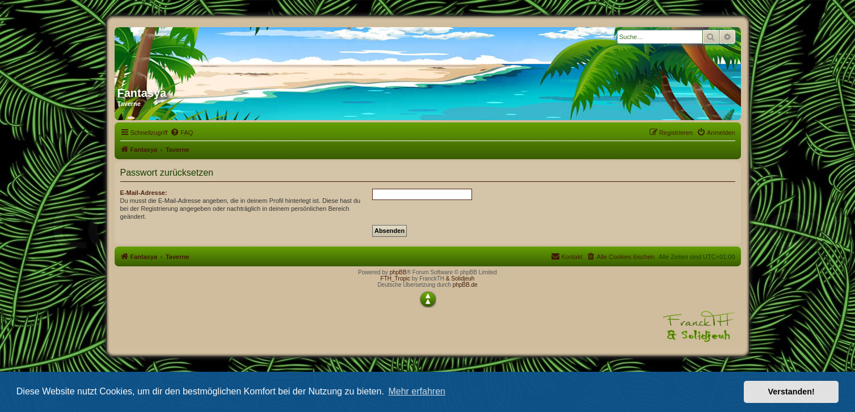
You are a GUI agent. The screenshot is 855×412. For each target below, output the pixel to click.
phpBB (398, 272)
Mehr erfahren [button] (416, 391)
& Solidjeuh (460, 278)
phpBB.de (465, 285)
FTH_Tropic (395, 278)
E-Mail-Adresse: (143, 192)
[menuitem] (181, 132)
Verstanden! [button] (791, 391)
